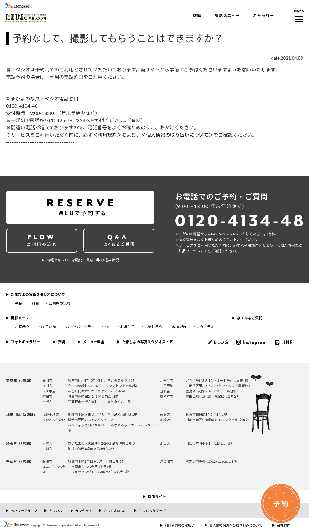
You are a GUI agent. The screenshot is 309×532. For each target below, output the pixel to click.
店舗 (197, 15)
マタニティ (205, 327)
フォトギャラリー (25, 342)
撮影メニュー (227, 15)
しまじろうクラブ (152, 511)
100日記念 (47, 327)
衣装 (61, 342)
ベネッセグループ (24, 511)
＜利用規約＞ (107, 135)
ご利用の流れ (59, 303)
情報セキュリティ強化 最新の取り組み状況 (82, 260)
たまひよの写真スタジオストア (147, 342)
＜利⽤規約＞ (251, 245)
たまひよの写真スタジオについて (38, 294)
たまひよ (55, 511)
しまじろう (153, 327)
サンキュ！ (83, 511)
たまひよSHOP (115, 511)
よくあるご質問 (249, 318)
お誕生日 (127, 327)
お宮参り (22, 327)
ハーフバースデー (80, 327)
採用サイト (157, 496)
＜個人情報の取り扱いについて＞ (177, 135)
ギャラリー (263, 15)
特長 (18, 303)
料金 (35, 303)
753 (107, 327)
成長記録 (179, 327)
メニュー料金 (93, 342)
